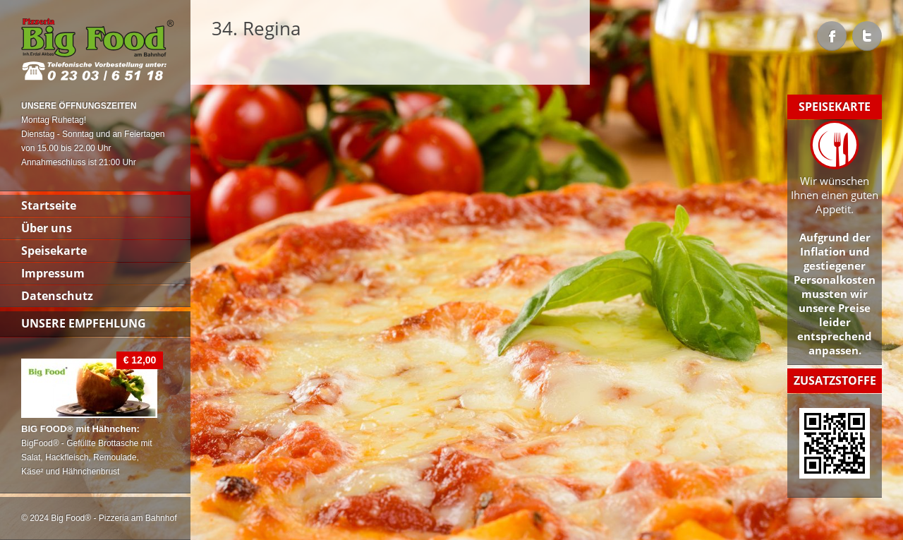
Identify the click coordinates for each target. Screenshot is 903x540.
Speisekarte (54, 251)
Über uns (46, 228)
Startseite (48, 205)
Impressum (53, 273)
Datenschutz (57, 296)
